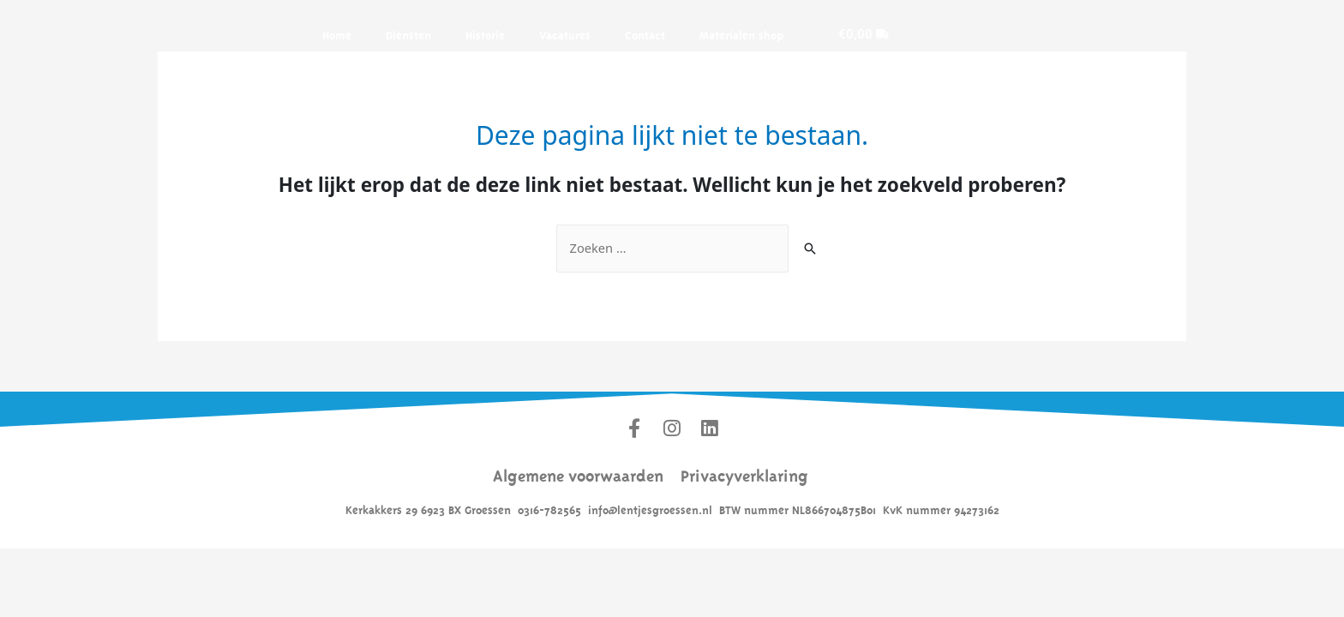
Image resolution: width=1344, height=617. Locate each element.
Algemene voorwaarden (578, 474)
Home (336, 34)
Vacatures (565, 34)
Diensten (408, 34)
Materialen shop (741, 34)
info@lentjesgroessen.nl (649, 509)
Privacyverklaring (744, 474)
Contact (645, 34)
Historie (485, 34)
